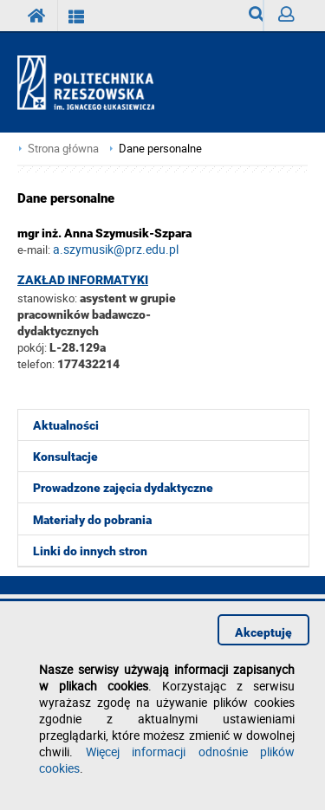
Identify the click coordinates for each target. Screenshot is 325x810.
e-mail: (33, 249)
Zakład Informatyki (82, 280)
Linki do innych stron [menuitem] (90, 551)
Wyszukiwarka (256, 18)
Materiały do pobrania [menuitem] (92, 520)
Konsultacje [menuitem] (65, 456)
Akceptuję (263, 632)
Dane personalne (160, 148)
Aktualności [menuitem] (66, 425)
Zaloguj (293, 18)
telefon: (36, 364)
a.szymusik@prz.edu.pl (116, 249)
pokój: (33, 347)
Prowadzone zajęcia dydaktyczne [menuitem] (123, 488)
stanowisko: (47, 298)
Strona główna (63, 148)
